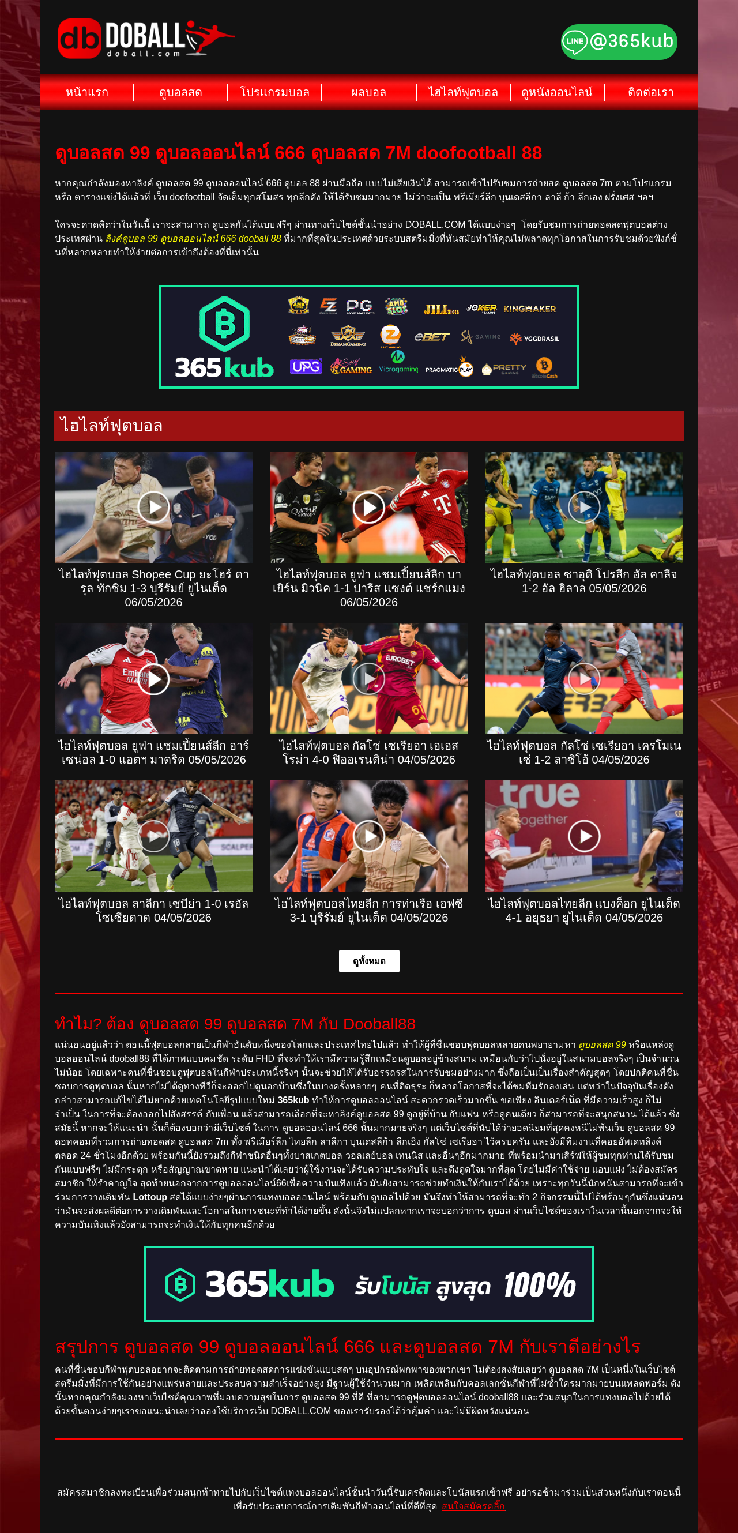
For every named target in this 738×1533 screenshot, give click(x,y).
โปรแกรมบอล (275, 92)
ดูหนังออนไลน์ (557, 92)
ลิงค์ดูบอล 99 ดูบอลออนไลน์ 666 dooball (186, 238)
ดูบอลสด (180, 92)
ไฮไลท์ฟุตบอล (463, 92)
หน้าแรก (87, 92)
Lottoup (150, 1197)
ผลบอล (368, 92)
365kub (293, 1100)
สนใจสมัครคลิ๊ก (473, 1506)
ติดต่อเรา (651, 92)
